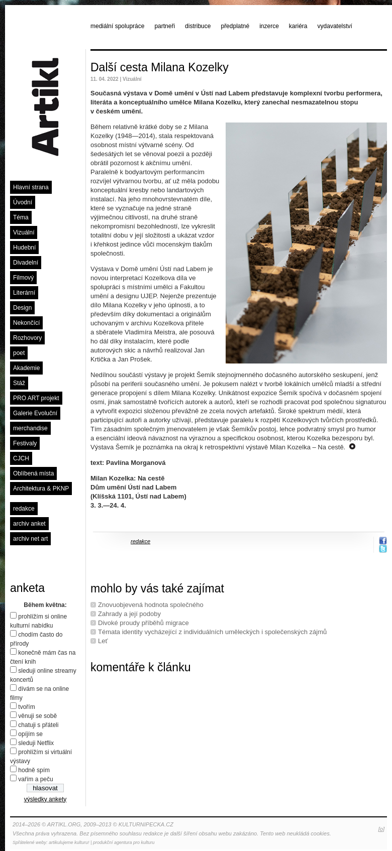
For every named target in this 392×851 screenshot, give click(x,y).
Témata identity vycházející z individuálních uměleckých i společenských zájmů (212, 632)
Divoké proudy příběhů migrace (143, 623)
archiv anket (29, 523)
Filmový (23, 277)
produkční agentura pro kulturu (124, 842)
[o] (381, 829)
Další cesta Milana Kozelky (159, 67)
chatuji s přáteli (38, 724)
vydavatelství (335, 26)
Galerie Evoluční (35, 413)
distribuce (198, 26)
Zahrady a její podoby (129, 614)
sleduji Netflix (36, 743)
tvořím (26, 706)
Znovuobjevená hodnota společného (151, 605)
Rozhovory (27, 337)
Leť (103, 641)
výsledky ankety (45, 799)
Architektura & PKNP (41, 488)
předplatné (235, 26)
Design (22, 307)
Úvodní (22, 202)
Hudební (24, 247)
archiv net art (30, 538)
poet (19, 352)
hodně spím (34, 770)
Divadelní (25, 262)
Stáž (19, 383)
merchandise (30, 428)
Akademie (26, 368)
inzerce (269, 26)
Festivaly (25, 443)
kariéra (298, 26)
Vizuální (23, 232)
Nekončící (26, 322)
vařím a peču (35, 779)
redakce (24, 508)
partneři (164, 26)
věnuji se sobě (37, 715)
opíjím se (30, 734)
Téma (21, 217)
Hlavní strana (31, 187)
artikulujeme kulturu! (69, 842)
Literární (24, 292)
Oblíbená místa (33, 473)
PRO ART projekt (36, 398)
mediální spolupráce (117, 26)
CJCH (21, 458)
